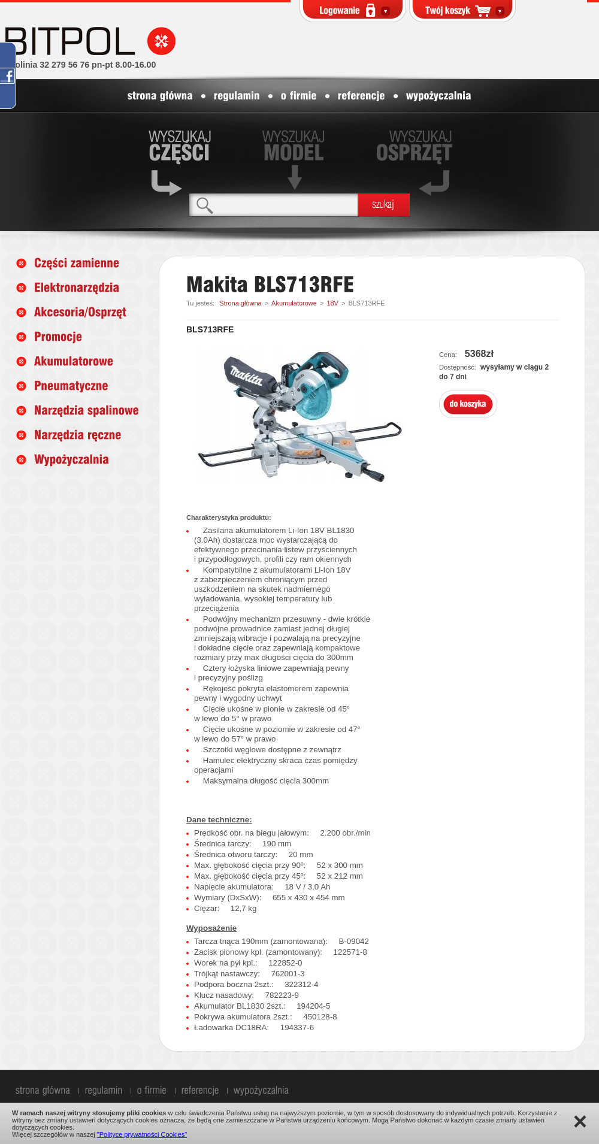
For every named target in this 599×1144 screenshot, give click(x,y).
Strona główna (240, 303)
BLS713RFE (366, 303)
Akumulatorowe (294, 303)
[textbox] (273, 204)
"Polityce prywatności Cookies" (142, 1134)
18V (332, 303)
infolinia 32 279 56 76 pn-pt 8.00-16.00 (80, 64)
